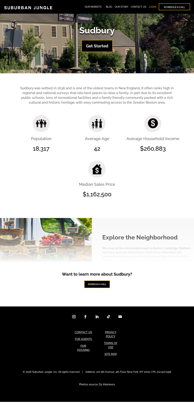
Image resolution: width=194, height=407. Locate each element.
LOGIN (152, 7)
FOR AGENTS (83, 344)
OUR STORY (121, 7)
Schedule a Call (97, 287)
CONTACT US (138, 7)
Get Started (97, 47)
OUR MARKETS (93, 7)
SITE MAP (110, 359)
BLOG (109, 7)
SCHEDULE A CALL (174, 8)
